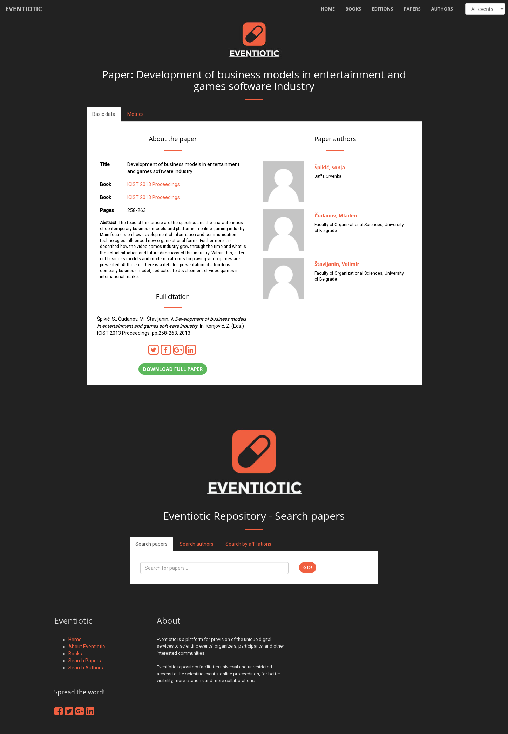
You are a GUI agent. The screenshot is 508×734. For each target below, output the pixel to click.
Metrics (135, 114)
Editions (382, 9)
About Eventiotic (86, 646)
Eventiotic (23, 9)
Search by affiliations (248, 544)
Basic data (103, 114)
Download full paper (173, 369)
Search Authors (85, 667)
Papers (412, 9)
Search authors (197, 544)
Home (328, 9)
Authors (442, 9)
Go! (307, 567)
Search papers (151, 544)
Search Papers (84, 660)
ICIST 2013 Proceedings (153, 184)
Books (353, 9)
